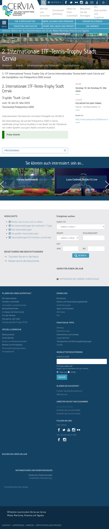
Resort (60, 233)
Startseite (7, 65)
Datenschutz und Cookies (68, 334)
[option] (27, 182)
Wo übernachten (9, 298)
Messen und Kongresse (12, 345)
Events (19, 65)
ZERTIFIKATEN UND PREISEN (48, 525)
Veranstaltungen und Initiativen (43, 65)
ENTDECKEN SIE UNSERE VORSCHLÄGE (79, 279)
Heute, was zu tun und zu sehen (26, 221)
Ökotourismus (8, 334)
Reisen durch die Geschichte (23, 261)
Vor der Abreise (8, 315)
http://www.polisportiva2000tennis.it (92, 119)
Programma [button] (11, 150)
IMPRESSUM (18, 525)
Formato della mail (73, 367)
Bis (84, 249)
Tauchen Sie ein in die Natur (23, 256)
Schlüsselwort (90, 233)
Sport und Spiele (71, 65)
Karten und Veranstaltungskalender (72, 302)
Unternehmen (8, 338)
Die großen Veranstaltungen (25, 233)
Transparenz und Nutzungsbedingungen (74, 341)
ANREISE (30, 525)
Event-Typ (61, 222)
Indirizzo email (63, 356)
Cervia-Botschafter (65, 407)
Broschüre (61, 298)
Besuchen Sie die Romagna (85, 12)
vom (59, 249)
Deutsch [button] (55, 2)
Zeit (58, 244)
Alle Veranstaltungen (20, 229)
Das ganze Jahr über (11, 319)
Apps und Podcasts (65, 308)
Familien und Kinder (10, 302)
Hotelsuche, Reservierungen (40, 475)
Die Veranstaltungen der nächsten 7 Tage (30, 225)
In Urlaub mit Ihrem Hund (13, 312)
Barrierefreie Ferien (10, 308)
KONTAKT (6, 525)
